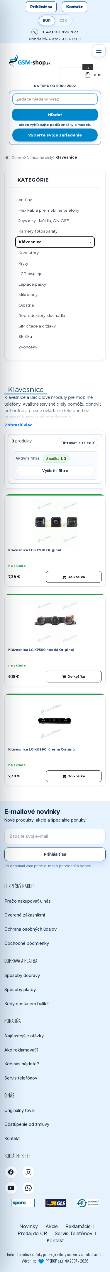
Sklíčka (25, 336)
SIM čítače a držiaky (37, 326)
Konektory (28, 252)
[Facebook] (10, 1172)
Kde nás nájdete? (21, 1064)
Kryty (23, 263)
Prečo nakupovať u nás (27, 901)
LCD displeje (30, 273)
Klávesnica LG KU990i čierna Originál (42, 749)
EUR (47, 20)
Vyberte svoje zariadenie (55, 135)
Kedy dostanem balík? (26, 1003)
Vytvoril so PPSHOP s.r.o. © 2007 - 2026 (55, 1261)
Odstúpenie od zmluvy (26, 1124)
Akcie (51, 1226)
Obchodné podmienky (26, 943)
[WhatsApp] (28, 1188)
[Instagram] (28, 1172)
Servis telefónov (20, 1078)
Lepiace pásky (32, 284)
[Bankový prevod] (88, 1203)
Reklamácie (78, 1226)
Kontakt (74, 6)
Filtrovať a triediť (77, 443)
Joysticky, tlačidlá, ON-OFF (43, 220)
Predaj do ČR (32, 1233)
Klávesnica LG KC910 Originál (34, 550)
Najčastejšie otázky (24, 1036)
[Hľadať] (55, 115)
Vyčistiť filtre (55, 470)
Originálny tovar (19, 1110)
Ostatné (26, 305)
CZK (63, 20)
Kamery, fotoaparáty (37, 231)
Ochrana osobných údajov (30, 929)
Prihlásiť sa (41, 6)
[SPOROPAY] (23, 1203)
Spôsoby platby (20, 989)
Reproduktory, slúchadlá (41, 315)
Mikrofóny (28, 294)
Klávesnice (30, 241)
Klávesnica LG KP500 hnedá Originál (41, 650)
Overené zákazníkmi (24, 915)
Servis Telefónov (73, 1233)
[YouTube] (10, 1188)
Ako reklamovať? (21, 1050)
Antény (25, 199)
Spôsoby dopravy (22, 975)
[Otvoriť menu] (99, 51)
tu (101, 1254)
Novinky (28, 1226)
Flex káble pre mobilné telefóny (48, 210)
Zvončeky (27, 347)
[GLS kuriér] (56, 1203)
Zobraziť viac (18, 424)
